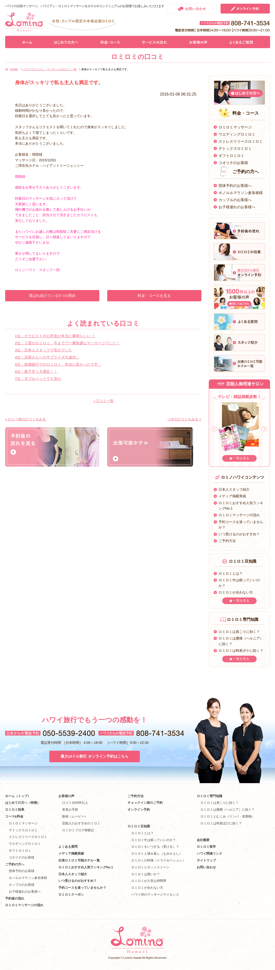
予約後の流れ (14, 898)
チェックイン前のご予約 (145, 802)
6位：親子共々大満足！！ (36, 371)
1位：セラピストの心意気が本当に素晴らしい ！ (55, 336)
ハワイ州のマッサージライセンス (155, 894)
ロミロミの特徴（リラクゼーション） (158, 860)
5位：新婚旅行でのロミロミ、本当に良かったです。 (58, 364)
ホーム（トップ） (18, 796)
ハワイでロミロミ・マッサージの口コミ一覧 (50, 69)
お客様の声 (66, 796)
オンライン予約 (139, 809)
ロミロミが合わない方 (236, 592)
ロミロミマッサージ (235, 127)
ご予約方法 (227, 541)
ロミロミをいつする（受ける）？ (155, 846)
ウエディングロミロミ (237, 134)
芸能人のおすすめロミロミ (81, 823)
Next (264, 429)
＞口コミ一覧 (103, 401)
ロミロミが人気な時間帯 (148, 881)
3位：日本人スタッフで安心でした (43, 350)
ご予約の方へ (14, 864)
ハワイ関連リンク (209, 853)
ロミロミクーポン (71, 894)
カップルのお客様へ (235, 200)
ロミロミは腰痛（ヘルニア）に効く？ (227, 809)
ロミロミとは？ (231, 573)
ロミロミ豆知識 (139, 826)
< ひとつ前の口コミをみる (25, 419)
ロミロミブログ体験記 (78, 830)
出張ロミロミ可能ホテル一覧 (79, 860)
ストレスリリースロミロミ (241, 141)
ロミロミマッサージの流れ (239, 515)
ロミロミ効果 (14, 809)
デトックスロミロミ (235, 148)
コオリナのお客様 (233, 163)
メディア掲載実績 (232, 496)
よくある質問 (68, 846)
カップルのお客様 (21, 885)
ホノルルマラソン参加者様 (241, 193)
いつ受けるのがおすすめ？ (239, 534)
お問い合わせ (206, 867)
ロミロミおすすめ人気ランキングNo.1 (87, 867)
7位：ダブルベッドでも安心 (38, 378)
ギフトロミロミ (231, 155)
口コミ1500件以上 (75, 802)
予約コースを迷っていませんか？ (82, 887)
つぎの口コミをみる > (184, 419)
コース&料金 (14, 816)
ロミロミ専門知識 (209, 796)
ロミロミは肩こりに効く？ (239, 632)
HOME (14, 69)
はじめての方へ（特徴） (22, 802)
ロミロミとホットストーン (150, 867)
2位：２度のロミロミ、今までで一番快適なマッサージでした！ (67, 343)
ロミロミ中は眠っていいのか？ (153, 840)
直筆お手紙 (70, 809)
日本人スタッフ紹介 (234, 489)
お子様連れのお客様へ (237, 207)
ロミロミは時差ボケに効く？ (241, 650)
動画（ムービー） (75, 816)
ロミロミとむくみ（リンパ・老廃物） (227, 816)
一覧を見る (241, 458)
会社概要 (203, 840)
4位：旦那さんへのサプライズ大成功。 (47, 357)
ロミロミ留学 (206, 846)
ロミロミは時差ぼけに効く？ (221, 823)
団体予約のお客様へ (235, 185)
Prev (214, 429)
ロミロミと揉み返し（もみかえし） (156, 853)
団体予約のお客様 (21, 871)
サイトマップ (206, 860)
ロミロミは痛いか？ (145, 874)
